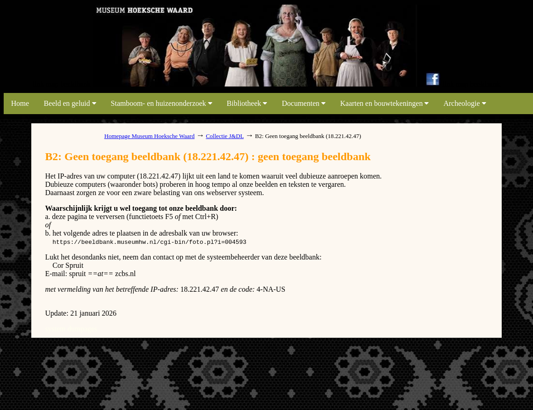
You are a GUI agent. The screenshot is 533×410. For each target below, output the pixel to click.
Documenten (303, 103)
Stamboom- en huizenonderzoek (161, 103)
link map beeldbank (62, 84)
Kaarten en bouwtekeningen (384, 103)
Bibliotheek (247, 103)
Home (20, 103)
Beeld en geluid (70, 103)
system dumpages (71, 329)
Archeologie (464, 103)
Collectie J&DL (224, 136)
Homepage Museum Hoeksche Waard (149, 136)
